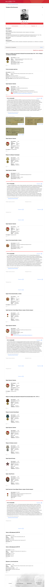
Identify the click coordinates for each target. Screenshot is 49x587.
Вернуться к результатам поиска (13, 4)
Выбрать (41, 47)
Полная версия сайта (20, 583)
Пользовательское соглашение (39, 583)
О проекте (10, 583)
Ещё (7, 43)
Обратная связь (29, 583)
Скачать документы (15, 26)
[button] (22, 21)
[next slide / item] (42, 15)
